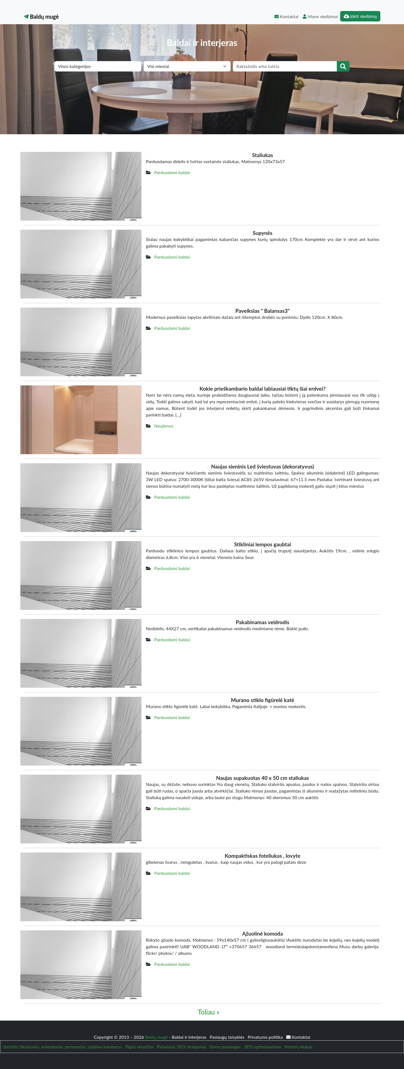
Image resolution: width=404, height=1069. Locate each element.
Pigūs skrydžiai (139, 1046)
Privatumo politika (266, 1037)
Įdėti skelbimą (360, 16)
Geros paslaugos (225, 1046)
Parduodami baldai (172, 172)
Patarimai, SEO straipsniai (181, 1046)
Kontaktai (286, 16)
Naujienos (163, 425)
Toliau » (208, 1012)
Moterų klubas (298, 1046)
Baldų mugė (41, 16)
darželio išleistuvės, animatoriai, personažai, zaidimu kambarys (62, 1046)
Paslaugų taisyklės (227, 1037)
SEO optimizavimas (262, 1046)
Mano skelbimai (320, 16)
